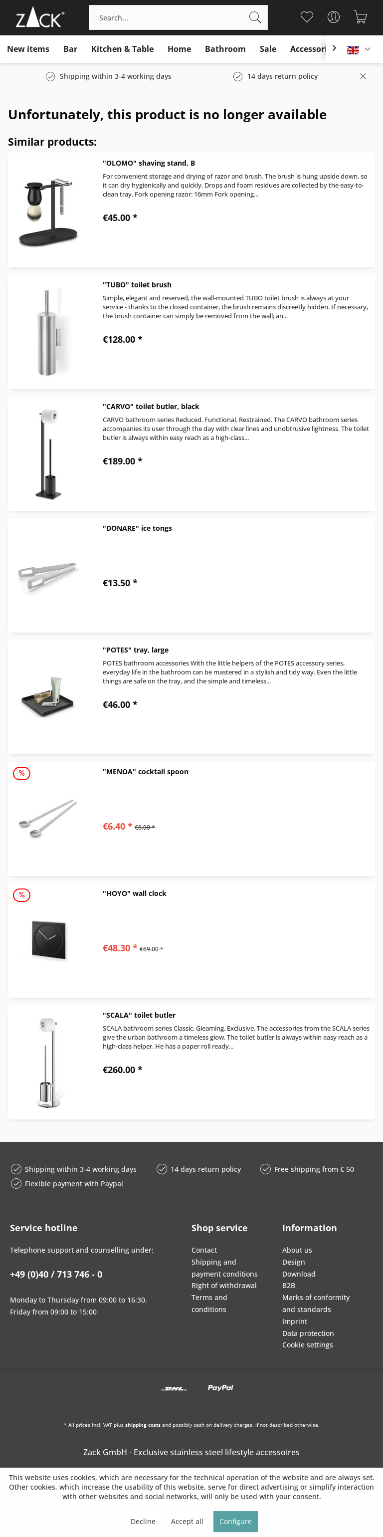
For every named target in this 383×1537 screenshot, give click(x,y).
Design (293, 1262)
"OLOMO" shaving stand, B (149, 163)
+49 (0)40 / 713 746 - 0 (56, 1274)
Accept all (187, 1521)
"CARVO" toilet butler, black (151, 406)
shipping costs (143, 1424)
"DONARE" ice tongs (137, 528)
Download (299, 1274)
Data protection (308, 1333)
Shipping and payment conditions (225, 1268)
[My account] (334, 17)
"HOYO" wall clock (135, 893)
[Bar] (70, 49)
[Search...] (178, 17)
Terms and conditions (209, 1303)
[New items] (28, 49)
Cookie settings (307, 1344)
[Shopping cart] (361, 17)
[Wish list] (307, 17)
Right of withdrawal (224, 1285)
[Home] (179, 49)
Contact (204, 1250)
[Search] (255, 17)
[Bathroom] (225, 49)
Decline (143, 1521)
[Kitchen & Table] (122, 49)
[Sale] (268, 49)
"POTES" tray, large (136, 650)
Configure (235, 1521)
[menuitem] (178, 17)
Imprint (294, 1321)
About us (297, 1250)
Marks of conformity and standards (316, 1303)
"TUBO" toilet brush (137, 284)
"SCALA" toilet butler (139, 1015)
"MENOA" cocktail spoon (146, 771)
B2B (288, 1285)
